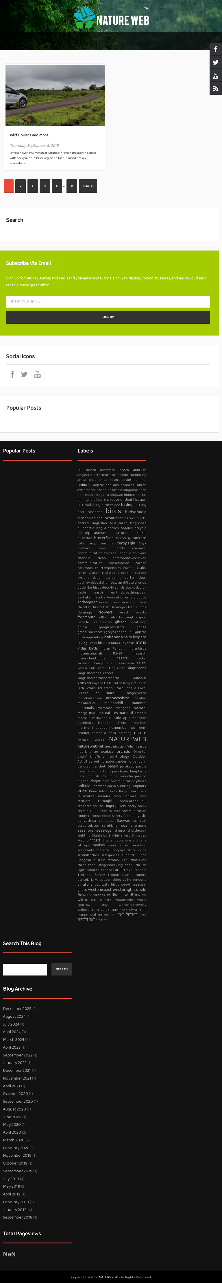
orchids (123, 751)
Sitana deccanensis (118, 840)
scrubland (110, 825)
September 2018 (17, 1217)
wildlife (106, 900)
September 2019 (17, 1171)
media (141, 713)
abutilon (139, 470)
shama (119, 830)
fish (106, 607)
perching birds (134, 771)
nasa (112, 733)
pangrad (83, 766)
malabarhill (113, 703)
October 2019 (15, 1163)
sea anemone (133, 825)
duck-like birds (89, 587)
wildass (99, 895)
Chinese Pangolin (118, 553)
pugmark (139, 786)
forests (140, 612)
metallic (83, 718)
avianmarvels (87, 490)
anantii (128, 480)
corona (140, 563)
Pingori (95, 781)
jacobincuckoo (88, 663)
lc (135, 683)
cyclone (83, 578)
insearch (139, 653)
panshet (99, 766)
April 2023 (12, 1047)
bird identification (131, 499)
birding (127, 504)
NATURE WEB (109, 1277)
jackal (142, 658)
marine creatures (103, 713)
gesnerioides (102, 622)
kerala (82, 668)
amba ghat (86, 480)
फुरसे (143, 914)
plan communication (119, 781)
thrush (141, 865)
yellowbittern (88, 910)
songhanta (85, 850)
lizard (119, 688)
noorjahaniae (87, 751)
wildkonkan (86, 900)
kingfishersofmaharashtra (98, 678)
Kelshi (141, 663)
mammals (85, 708)
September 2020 (18, 1101)
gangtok (130, 617)
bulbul (141, 533)
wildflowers (135, 894)
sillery (125, 835)
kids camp (98, 668)
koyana (97, 683)
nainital (83, 733)
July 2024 (11, 1024)
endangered (87, 602)
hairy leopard (135, 637)
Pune (82, 791)
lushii (97, 693)
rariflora (83, 801)
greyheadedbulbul (120, 632)
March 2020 (14, 1140)
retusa (98, 806)
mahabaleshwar (89, 698)
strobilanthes (88, 855)
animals (84, 484)
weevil (126, 884)
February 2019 (16, 1202)
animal (141, 480)
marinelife (127, 713)
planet (141, 781)
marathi (140, 708)
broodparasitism (91, 533)
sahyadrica (86, 820)
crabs (141, 568)
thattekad (138, 860)
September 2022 (17, 1055)
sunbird (128, 855)
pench (117, 771)
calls (80, 543)
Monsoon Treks (112, 723)
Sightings (99, 835)
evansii (119, 602)
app (109, 485)
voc (97, 884)
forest (124, 612)
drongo (140, 582)
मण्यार (99, 919)
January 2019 (15, 1209)
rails (143, 791)
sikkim (114, 835)
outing (99, 761)
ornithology (119, 756)
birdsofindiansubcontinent (100, 518)
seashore (85, 830)
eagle (81, 592)
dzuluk (141, 587)
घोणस (133, 910)
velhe (127, 879)
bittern (130, 518)
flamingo (118, 607)
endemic (106, 602)
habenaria (113, 637)
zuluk (105, 910)
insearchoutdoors (91, 658)
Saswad (123, 820)
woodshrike (124, 900)
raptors (130, 796)
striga (141, 850)
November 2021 (17, 1078)
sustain (99, 860)
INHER (117, 653)
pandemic (123, 761)
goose (141, 627)
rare (143, 796)
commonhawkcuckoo (129, 558)
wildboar (114, 895)
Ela (98, 597)
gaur (142, 617)
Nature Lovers (90, 740)
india (141, 643)
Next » (88, 185)
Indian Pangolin (113, 648)
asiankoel (128, 485)
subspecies (110, 855)
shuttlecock (136, 830)
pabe (110, 761)
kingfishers (136, 668)
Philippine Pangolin (117, 776)
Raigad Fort (128, 791)
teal (125, 860)
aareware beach (114, 470)
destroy (83, 582)
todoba (106, 870)
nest (108, 746)
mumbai (120, 727)
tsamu (127, 875)
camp (92, 543)
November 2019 (17, 1155)
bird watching (88, 505)
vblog (116, 879)
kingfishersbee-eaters (95, 673)
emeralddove (135, 597)
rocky (132, 806)
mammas (105, 708)
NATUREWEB (127, 739)
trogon (113, 875)
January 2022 (15, 1062)
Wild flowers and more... (30, 135)
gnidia (82, 627)
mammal (139, 703)
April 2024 (12, 1031)
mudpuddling (102, 728)
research (84, 806)
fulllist (103, 617)
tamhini (114, 860)
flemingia (84, 612)
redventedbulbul (133, 801)
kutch (117, 683)
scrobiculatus (88, 825)
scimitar (139, 821)
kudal (108, 683)
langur (128, 683)
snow (112, 845)
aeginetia (84, 475)
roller (94, 811)
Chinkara (139, 553)
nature (140, 732)
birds (113, 511)
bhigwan (116, 495)
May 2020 (12, 1124)
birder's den (110, 505)
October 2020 (15, 1093)
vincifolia (84, 884)
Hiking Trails (87, 643)
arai (116, 485)
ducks (130, 587)
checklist (120, 548)
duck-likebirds (113, 587)
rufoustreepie (99, 816)
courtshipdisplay (108, 568)
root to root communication (123, 811)
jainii (104, 663)
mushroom (137, 728)
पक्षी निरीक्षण (127, 914)
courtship (85, 568)
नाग (113, 914)
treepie (140, 870)
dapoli (97, 578)
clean (101, 558)
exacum (132, 602)
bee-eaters (86, 495)
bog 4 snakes (107, 528)
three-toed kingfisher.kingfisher (104, 865)
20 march (86, 470)
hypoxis (129, 643)
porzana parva (105, 786)
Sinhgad (93, 840)
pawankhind (86, 771)
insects (122, 658)
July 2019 (11, 1179)
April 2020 (12, 1132)
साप (106, 919)
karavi (131, 663)
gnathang (138, 622)
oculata (107, 751)
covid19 (129, 568)
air (114, 475)
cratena (108, 573)
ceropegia (126, 543)
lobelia (131, 688)
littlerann (105, 688)
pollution (84, 786)
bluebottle (85, 528)
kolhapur (139, 678)
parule (141, 766)
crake (81, 573)
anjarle (98, 485)
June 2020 (12, 1117)
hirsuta (104, 643)
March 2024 (13, 1039)
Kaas (122, 663)
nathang (125, 733)
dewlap (116, 582)
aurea (141, 485)
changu (101, 548)
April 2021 (11, 1086)
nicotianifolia (123, 746)
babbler (105, 490)
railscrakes (86, 796)
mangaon (123, 708)
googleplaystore (112, 627)
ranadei (104, 796)
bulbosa (121, 533)
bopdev (127, 528)
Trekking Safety (91, 875)
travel (128, 870)
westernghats (125, 889)
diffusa (128, 582)
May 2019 (11, 1186)
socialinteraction (133, 845)
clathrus (83, 558)
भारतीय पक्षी (86, 919)
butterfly (123, 538)
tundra (141, 875)
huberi (116, 643)
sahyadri (139, 816)
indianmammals (90, 653)
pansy (113, 766)
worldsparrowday (132, 905)
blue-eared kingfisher (128, 523)
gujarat (140, 632)
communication (89, 563)
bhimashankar (135, 495)
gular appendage (90, 637)
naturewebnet (90, 746)
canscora (106, 543)
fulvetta (116, 617)
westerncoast (100, 890)
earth (98, 592)
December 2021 (17, 1070)
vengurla (139, 879)
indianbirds (137, 648)
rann (117, 796)
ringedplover (115, 806)
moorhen (139, 723)
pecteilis (104, 771)
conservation (118, 563)
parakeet (127, 766)
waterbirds (110, 884)
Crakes (94, 573)
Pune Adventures (103, 791)
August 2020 (14, 1109)
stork (131, 850)
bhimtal (83, 500)
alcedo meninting (132, 475)
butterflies (104, 538)
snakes (99, 845)
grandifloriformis (91, 632)
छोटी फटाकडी (99, 914)
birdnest (95, 512)
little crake (86, 688)
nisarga (140, 746)
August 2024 (14, 1016)
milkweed (100, 718)
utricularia (85, 879)
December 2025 (17, 1008)
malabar (140, 698)
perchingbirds (88, 776)
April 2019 (12, 1194)
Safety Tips (121, 816)
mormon (84, 728)
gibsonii (121, 622)
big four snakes (102, 500)
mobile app (119, 718)
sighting (83, 835)
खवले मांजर (119, 910)
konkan (84, 683)
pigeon (82, 781)
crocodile (125, 573)
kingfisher (117, 668)
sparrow (102, 850)
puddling (124, 786)
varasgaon (103, 879)
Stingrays (117, 850)
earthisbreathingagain (128, 592)
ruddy (82, 816)
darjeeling (113, 578)
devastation (100, 582)
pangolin (139, 761)
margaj (82, 713)
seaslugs (103, 830)
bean (116, 490)
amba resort (109, 480)
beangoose (129, 490)
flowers (105, 612)
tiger (81, 870)
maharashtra (118, 698)
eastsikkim (86, 597)
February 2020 (16, 1148)
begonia (102, 495)
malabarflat (86, 703)
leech (142, 683)
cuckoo (140, 573)
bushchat (84, 538)
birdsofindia (135, 512)
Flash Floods (136, 607)
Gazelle (83, 622)
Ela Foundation (112, 597)
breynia (140, 528)
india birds (87, 648)
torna (118, 870)
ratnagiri (105, 801)
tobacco (93, 870)
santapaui (106, 821)
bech (142, 490)
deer (142, 577)
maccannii (114, 693)
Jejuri (113, 663)
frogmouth (86, 617)
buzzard (139, 538)
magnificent (136, 693)
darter (129, 577)
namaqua (99, 733)
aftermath (102, 475)
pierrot (140, 776)
